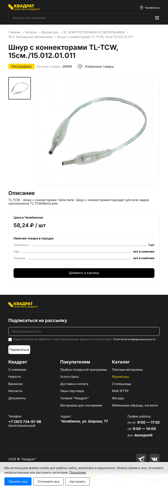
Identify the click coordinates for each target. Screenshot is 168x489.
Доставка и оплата (74, 384)
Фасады (118, 398)
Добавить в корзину (84, 273)
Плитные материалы (127, 369)
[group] (97, 132)
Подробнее (77, 472)
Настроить (78, 481)
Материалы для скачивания (81, 405)
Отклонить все (48, 481)
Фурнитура (120, 376)
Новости (14, 376)
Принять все (18, 481)
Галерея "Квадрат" (74, 398)
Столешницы (121, 384)
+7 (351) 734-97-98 (24, 422)
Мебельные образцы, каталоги (135, 405)
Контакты (15, 391)
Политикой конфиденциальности (134, 339)
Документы (17, 398)
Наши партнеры (72, 391)
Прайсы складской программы (83, 369)
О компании (17, 369)
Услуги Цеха (69, 376)
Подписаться (19, 349)
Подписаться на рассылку (37, 320)
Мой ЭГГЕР (120, 391)
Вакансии (15, 384)
